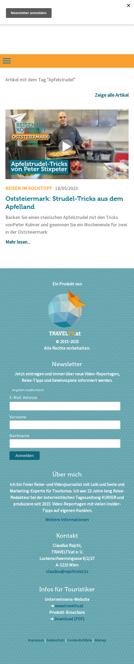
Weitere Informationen (67, 519)
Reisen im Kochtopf (28, 188)
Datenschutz (55, 640)
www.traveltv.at (69, 605)
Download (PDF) (69, 618)
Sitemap (100, 640)
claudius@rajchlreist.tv (67, 571)
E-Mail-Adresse (25, 397)
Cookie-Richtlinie (79, 640)
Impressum (36, 640)
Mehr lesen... (18, 242)
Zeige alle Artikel (112, 95)
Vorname (17, 417)
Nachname (19, 435)
